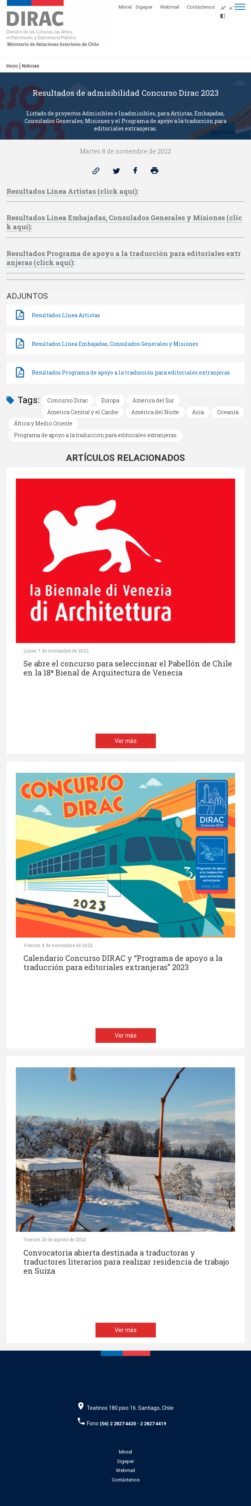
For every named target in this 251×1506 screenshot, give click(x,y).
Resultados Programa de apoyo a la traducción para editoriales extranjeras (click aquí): (123, 258)
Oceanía (228, 412)
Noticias (30, 66)
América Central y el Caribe (82, 412)
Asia (198, 412)
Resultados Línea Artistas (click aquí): (72, 191)
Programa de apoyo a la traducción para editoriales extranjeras (95, 435)
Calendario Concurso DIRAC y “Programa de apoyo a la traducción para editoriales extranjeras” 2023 (122, 962)
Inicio (12, 66)
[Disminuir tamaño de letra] (233, 6)
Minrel (125, 7)
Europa (110, 400)
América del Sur (153, 400)
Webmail (169, 7)
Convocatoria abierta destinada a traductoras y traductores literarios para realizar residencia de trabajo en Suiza (126, 1262)
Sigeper (144, 7)
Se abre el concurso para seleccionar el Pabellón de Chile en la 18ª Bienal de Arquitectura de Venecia (127, 668)
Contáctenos (201, 7)
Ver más (126, 741)
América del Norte (155, 412)
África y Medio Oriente (43, 423)
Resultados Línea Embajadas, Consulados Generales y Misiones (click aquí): (124, 222)
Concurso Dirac (67, 400)
